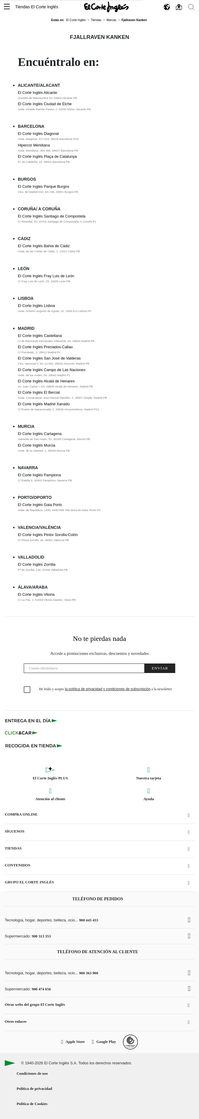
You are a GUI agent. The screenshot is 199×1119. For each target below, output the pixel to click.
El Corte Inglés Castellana (40, 335)
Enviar (160, 668)
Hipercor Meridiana (34, 145)
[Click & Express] (32, 720)
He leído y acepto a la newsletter (105, 689)
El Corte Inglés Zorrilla (37, 564)
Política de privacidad (34, 1089)
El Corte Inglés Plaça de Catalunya (47, 156)
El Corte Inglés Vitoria (36, 594)
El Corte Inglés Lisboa (36, 305)
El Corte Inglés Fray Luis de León (46, 276)
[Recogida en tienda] (34, 745)
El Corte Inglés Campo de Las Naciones (52, 370)
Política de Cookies (32, 1104)
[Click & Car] (21, 733)
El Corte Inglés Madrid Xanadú (44, 404)
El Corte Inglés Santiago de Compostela (52, 216)
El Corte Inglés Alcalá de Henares (46, 381)
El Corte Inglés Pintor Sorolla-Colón (48, 534)
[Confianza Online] (130, 1042)
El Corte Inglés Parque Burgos (43, 186)
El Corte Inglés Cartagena (39, 433)
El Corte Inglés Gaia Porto (40, 504)
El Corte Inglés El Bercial (39, 392)
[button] (7, 6)
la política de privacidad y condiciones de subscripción (107, 689)
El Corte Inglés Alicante (37, 92)
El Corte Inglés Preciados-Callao (45, 347)
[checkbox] (27, 690)
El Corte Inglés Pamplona (39, 475)
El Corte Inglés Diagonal (38, 133)
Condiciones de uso (32, 1073)
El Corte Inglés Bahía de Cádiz (44, 246)
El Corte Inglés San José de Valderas (49, 358)
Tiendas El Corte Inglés (36, 6)
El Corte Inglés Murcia (36, 445)
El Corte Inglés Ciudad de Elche (45, 104)
